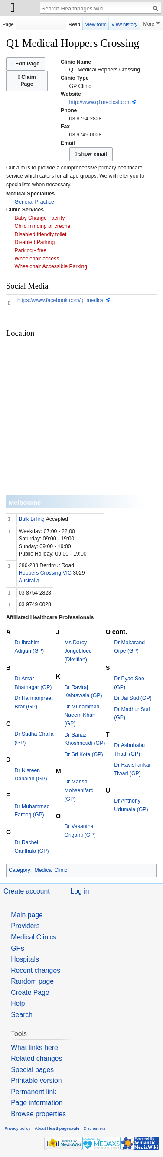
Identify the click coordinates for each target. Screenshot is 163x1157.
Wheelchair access (37, 259)
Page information (36, 1102)
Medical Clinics (33, 937)
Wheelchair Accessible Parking (51, 266)
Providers (25, 926)
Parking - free (31, 250)
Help (18, 1003)
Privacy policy (18, 1128)
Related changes (36, 1058)
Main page (27, 915)
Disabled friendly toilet (41, 234)
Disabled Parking (35, 242)
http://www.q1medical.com (100, 102)
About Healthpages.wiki (57, 1128)
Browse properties (38, 1114)
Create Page (30, 992)
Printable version (36, 1080)
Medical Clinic (51, 870)
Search (22, 1014)
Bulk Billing (32, 519)
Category (19, 870)
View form (96, 23)
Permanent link (33, 1091)
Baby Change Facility (40, 218)
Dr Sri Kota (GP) (83, 754)
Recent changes (35, 970)
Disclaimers (94, 1128)
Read (74, 23)
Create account (26, 891)
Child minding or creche (43, 226)
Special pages (32, 1069)
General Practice (34, 202)
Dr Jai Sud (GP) (132, 698)
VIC (66, 573)
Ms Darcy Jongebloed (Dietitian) (77, 651)
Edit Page (25, 64)
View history (124, 23)
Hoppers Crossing (40, 573)
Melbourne (25, 502)
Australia (29, 581)
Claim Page (27, 80)
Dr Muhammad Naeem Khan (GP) (81, 715)
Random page (32, 981)
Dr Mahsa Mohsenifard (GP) (78, 790)
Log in (80, 891)
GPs (17, 948)
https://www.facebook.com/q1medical (61, 300)
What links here (34, 1047)
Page (8, 23)
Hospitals (25, 959)
